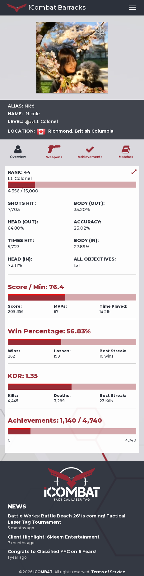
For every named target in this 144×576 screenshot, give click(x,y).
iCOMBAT (43, 571)
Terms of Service (108, 571)
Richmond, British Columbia (81, 131)
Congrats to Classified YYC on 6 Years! (52, 551)
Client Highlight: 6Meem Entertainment (54, 537)
